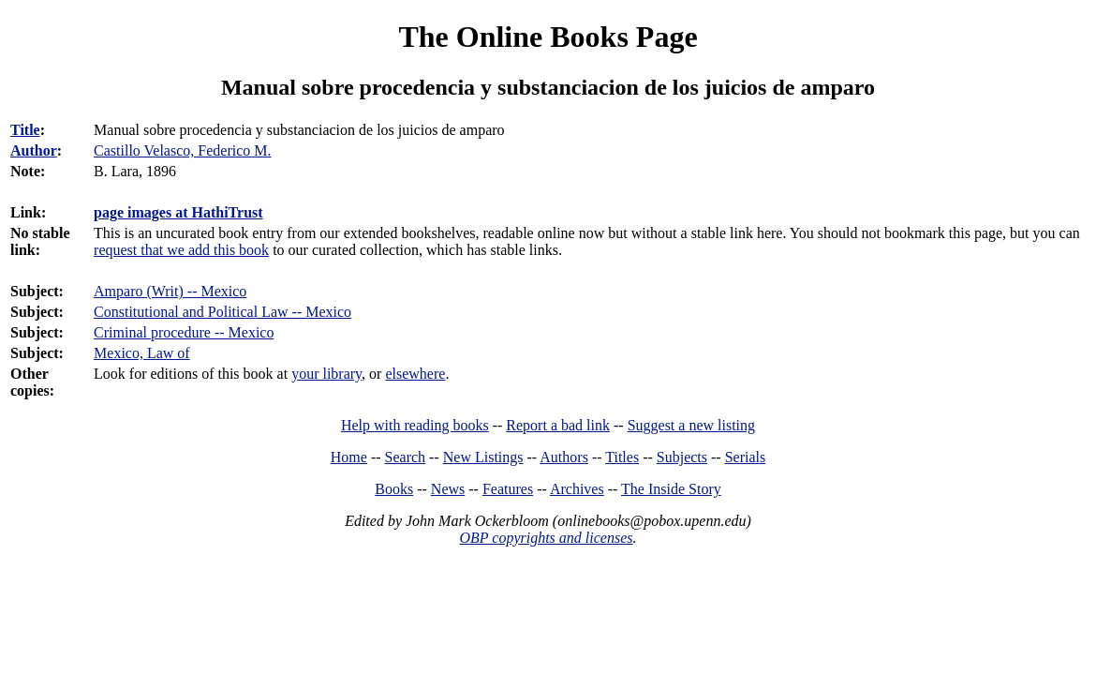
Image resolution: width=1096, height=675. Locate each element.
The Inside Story (671, 489)
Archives (577, 489)
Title (25, 130)
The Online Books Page (547, 36)
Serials (745, 457)
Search (405, 457)
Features (507, 489)
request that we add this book (181, 250)
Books (394, 489)
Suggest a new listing (691, 425)
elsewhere (415, 374)
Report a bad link (558, 425)
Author (33, 150)
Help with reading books (415, 425)
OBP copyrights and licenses (545, 538)
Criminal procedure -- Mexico (184, 332)
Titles (622, 457)
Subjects (682, 457)
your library (326, 374)
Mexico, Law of (142, 353)
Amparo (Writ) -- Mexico (170, 291)
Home (349, 457)
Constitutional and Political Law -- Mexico (222, 312)
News (448, 489)
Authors (564, 457)
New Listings (483, 457)
